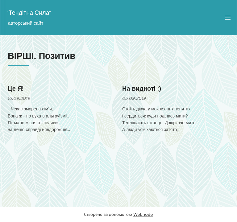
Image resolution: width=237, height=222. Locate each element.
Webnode (143, 214)
